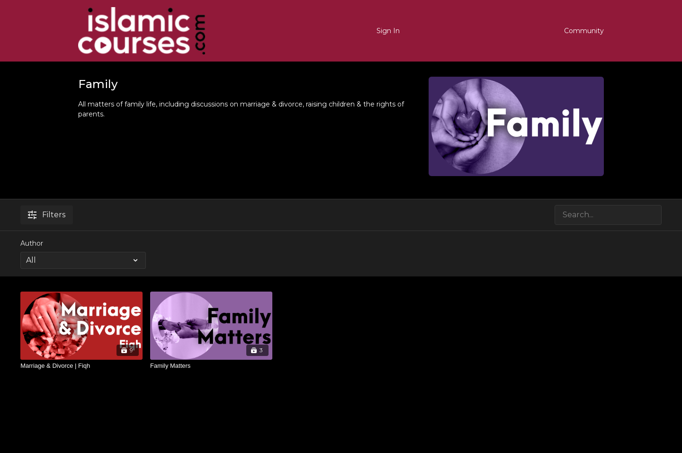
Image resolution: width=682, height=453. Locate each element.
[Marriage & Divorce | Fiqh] (81, 366)
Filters (46, 214)
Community (584, 31)
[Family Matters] (211, 366)
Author (31, 243)
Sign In (388, 31)
